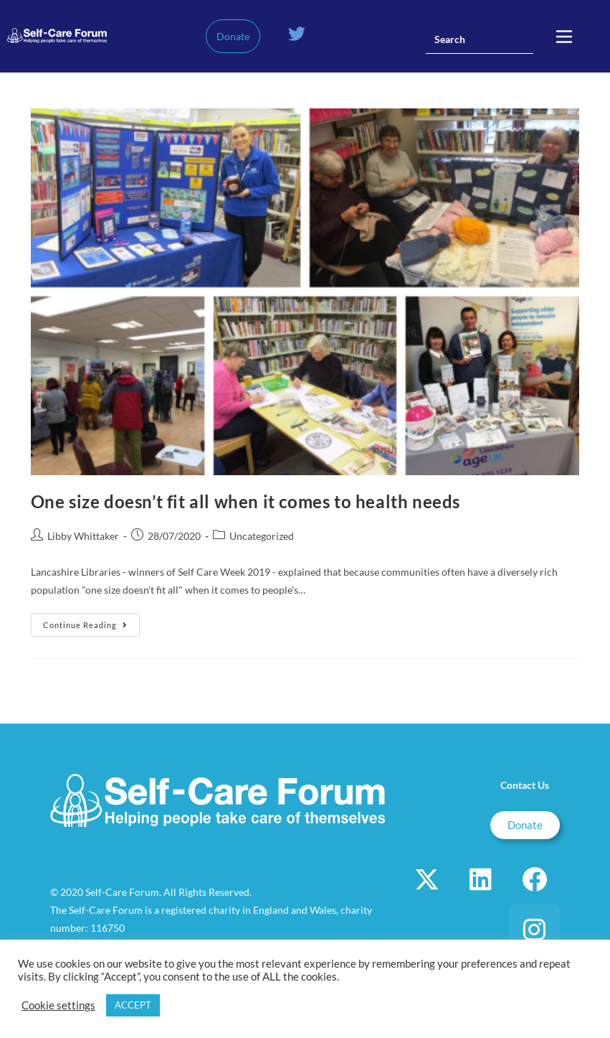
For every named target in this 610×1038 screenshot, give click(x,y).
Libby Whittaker (83, 536)
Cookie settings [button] (58, 1005)
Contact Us (524, 785)
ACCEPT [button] (133, 1005)
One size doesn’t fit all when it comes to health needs (245, 501)
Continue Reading (91, 621)
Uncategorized (261, 536)
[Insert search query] (479, 39)
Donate (232, 36)
